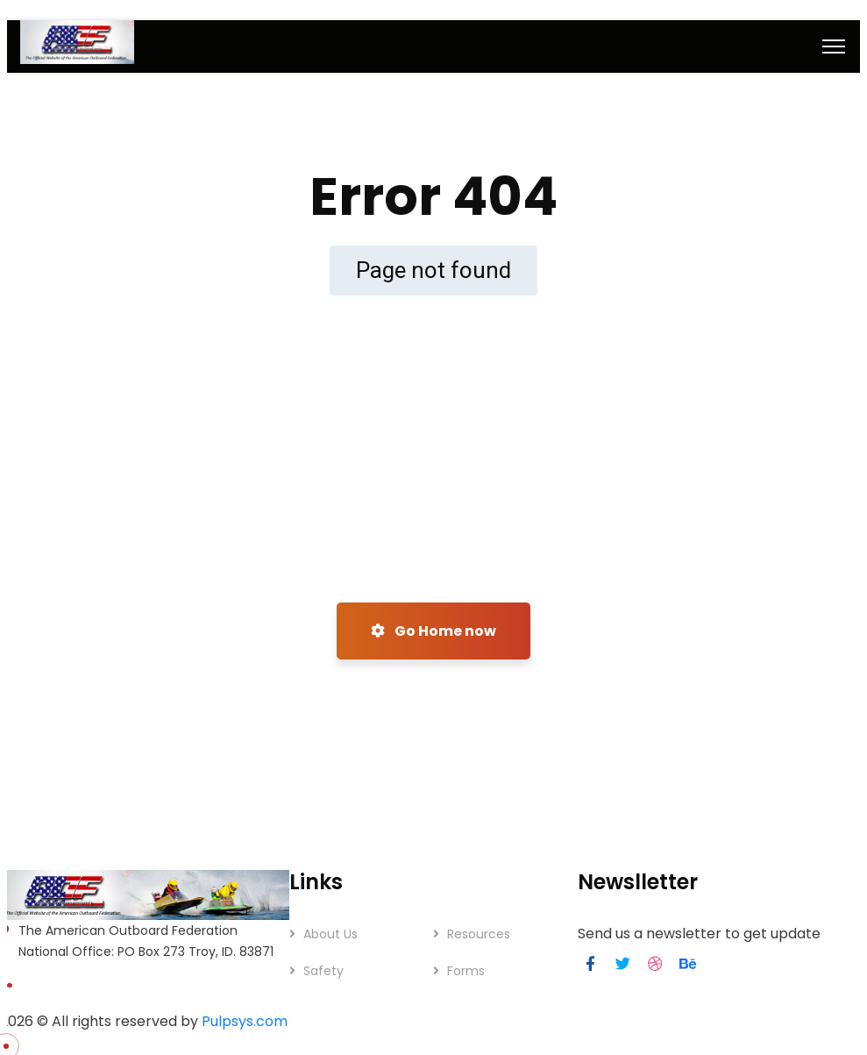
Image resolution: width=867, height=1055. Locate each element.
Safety (323, 971)
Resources (478, 934)
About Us (330, 934)
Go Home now (433, 631)
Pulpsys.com (245, 1021)
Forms (466, 971)
